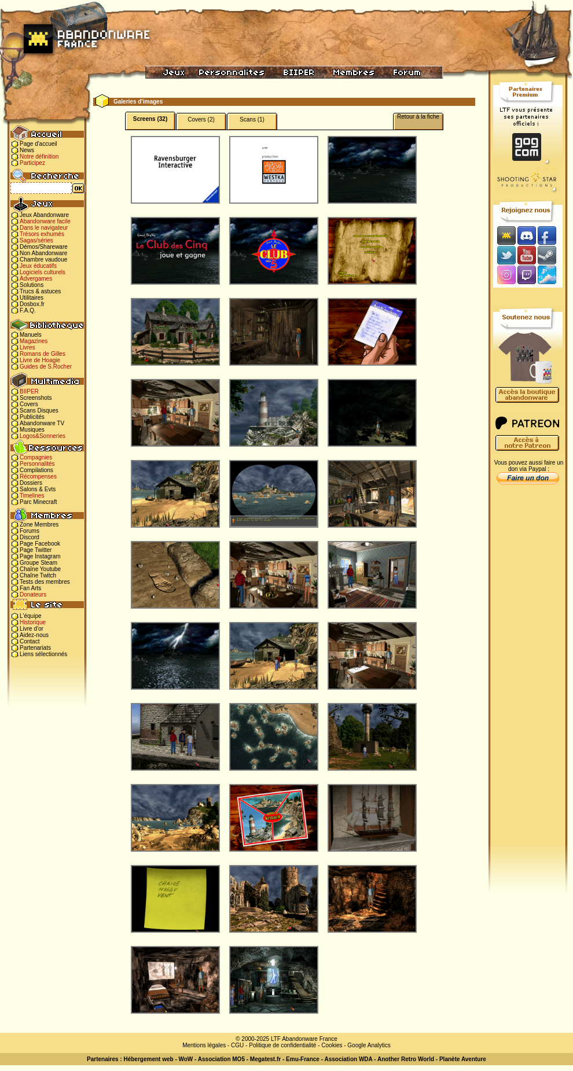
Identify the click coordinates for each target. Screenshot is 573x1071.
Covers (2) (201, 119)
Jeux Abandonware (44, 215)
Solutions (31, 285)
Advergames (36, 278)
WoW (186, 1059)
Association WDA (348, 1059)
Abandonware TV (42, 423)
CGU (237, 1045)
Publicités (32, 417)
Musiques (32, 429)
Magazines (33, 341)
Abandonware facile (45, 221)
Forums (29, 531)
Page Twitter (36, 550)
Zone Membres (39, 524)
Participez (32, 163)
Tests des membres (45, 582)
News (27, 150)
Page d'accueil (38, 144)
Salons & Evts (38, 489)
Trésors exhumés (42, 234)
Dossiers (31, 483)
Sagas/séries (36, 240)
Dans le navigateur (44, 227)
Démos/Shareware (44, 247)
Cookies (331, 1045)
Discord (29, 537)
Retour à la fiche (418, 116)
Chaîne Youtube (40, 569)
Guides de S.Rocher (46, 366)
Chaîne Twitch (38, 575)
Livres (27, 347)
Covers (29, 404)
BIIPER (29, 391)
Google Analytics (369, 1045)
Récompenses (38, 476)
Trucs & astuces (40, 291)
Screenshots (36, 398)
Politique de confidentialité (282, 1045)
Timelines (32, 495)
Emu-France (302, 1059)
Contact (29, 641)
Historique (33, 622)
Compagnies (36, 457)
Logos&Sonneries (42, 436)
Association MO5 (221, 1059)
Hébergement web (148, 1059)
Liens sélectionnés (43, 654)
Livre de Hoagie (40, 360)
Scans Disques (39, 410)
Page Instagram (40, 556)
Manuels (31, 335)
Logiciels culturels (42, 272)
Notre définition (39, 156)
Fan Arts (30, 588)
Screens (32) (150, 119)
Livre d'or (31, 628)
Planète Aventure (462, 1059)
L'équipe (31, 616)
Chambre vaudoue (43, 259)
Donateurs (33, 594)
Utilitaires (31, 298)
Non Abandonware (43, 253)
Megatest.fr (265, 1059)
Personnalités (37, 464)
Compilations (36, 470)
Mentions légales (204, 1045)
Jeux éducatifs (38, 266)
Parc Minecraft (38, 502)
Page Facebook (40, 543)
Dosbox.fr (32, 304)
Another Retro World (405, 1059)
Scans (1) (252, 119)
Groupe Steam (38, 563)
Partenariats (35, 648)
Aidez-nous (34, 635)
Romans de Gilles (42, 354)
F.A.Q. (28, 310)
